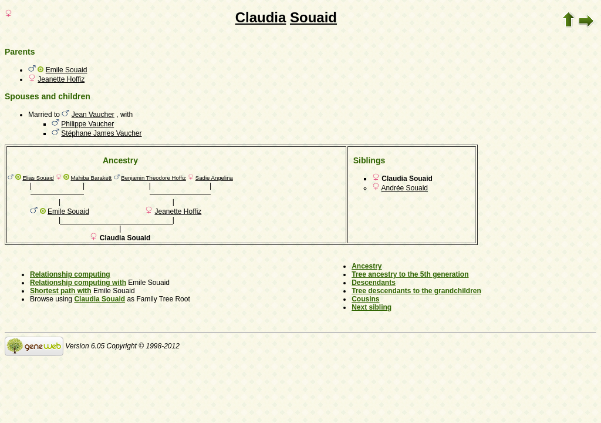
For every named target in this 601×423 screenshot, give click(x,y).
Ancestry (366, 266)
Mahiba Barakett (91, 177)
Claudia (260, 17)
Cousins (365, 299)
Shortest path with (61, 291)
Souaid (313, 17)
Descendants (374, 282)
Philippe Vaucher (87, 124)
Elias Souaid (37, 177)
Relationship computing (70, 274)
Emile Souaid (66, 70)
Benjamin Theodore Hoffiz (153, 177)
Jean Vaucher (93, 114)
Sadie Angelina (214, 177)
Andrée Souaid (404, 188)
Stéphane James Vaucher (101, 133)
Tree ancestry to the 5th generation (410, 274)
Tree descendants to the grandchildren (416, 291)
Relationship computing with (78, 282)
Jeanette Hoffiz (61, 79)
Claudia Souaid (99, 299)
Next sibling (371, 307)
